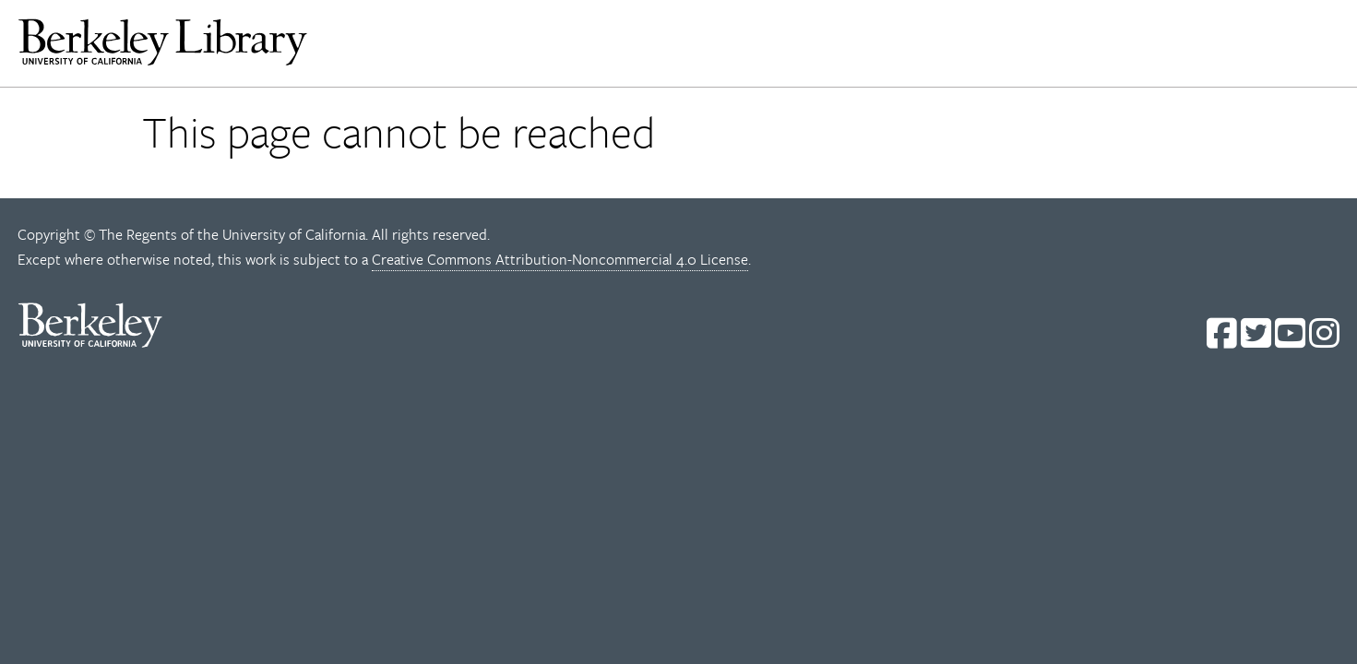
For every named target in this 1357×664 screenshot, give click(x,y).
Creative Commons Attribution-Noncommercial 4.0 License (560, 259)
